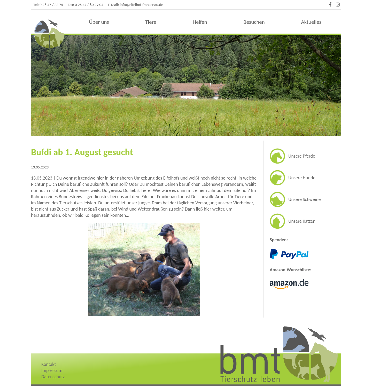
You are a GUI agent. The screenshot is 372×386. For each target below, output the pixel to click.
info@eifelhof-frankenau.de (141, 4)
